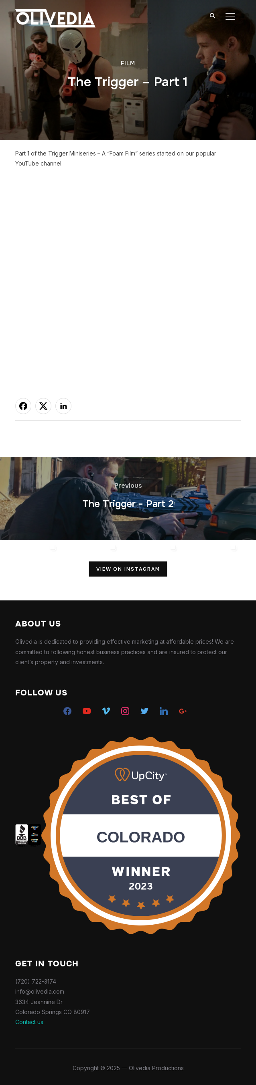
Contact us (29, 1021)
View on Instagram (128, 569)
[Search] (213, 15)
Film (128, 63)
